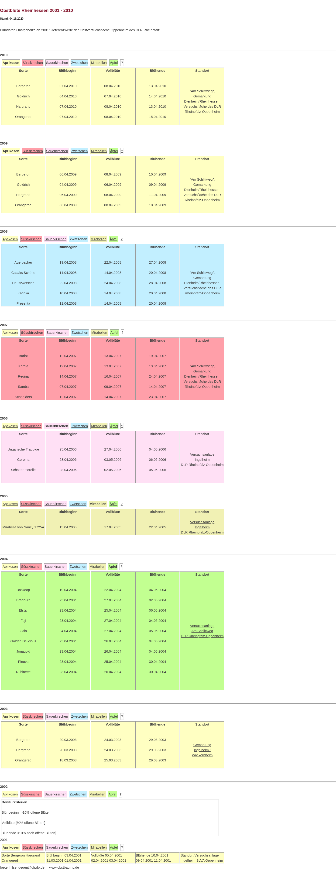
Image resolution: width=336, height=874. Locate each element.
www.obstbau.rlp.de (64, 867)
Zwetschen (79, 63)
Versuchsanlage (206, 855)
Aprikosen (10, 239)
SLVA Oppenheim (209, 860)
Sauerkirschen (57, 63)
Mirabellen (99, 63)
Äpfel (114, 63)
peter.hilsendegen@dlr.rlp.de (23, 867)
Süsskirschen (33, 63)
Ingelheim (188, 860)
